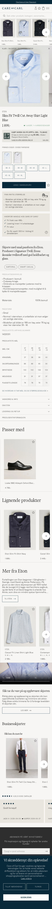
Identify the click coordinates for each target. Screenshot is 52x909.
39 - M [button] (20, 168)
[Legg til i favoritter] (33, 442)
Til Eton (10, 599)
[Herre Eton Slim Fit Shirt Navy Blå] (8, 28)
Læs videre (26, 878)
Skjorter (12, 49)
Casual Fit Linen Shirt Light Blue (19, 652)
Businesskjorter (25, 49)
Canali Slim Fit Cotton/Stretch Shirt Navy (39, 41)
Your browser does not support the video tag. (26, 673)
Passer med (13, 429)
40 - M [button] (32, 168)
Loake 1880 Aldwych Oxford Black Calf (19, 483)
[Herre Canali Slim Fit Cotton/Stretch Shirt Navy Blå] (39, 28)
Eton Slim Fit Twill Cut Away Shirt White (21, 782)
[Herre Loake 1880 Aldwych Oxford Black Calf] (20, 459)
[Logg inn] (36, 8)
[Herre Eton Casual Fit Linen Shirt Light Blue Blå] (20, 626)
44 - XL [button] (19, 175)
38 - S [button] (8, 168)
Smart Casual (26, 267)
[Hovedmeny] (47, 8)
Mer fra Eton (14, 571)
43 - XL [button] (7, 175)
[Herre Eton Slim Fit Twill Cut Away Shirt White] (22, 758)
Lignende (21, 500)
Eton (4, 111)
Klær (4, 49)
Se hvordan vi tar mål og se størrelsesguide (24, 391)
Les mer (24, 710)
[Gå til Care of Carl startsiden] (12, 8)
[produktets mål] (26, 366)
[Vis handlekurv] (43, 8)
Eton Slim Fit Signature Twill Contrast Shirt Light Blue (23, 41)
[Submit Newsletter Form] (46, 851)
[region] (26, 811)
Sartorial (10, 267)
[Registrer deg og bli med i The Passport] (26, 136)
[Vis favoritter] (39, 8)
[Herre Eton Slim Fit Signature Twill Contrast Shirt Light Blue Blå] (23, 28)
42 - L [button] (44, 168)
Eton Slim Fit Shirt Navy (7, 41)
